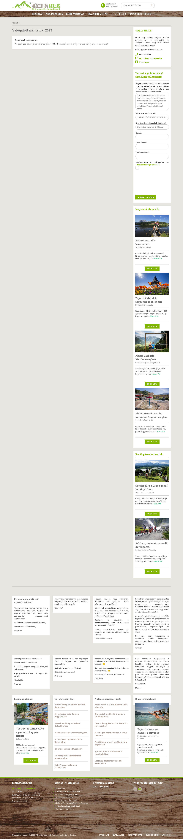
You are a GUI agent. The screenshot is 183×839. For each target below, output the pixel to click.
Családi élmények (98, 13)
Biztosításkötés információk (66, 800)
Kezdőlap (37, 13)
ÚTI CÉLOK (166, 835)
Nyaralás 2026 (54, 13)
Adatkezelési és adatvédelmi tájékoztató (71, 803)
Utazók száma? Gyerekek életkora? (152, 126)
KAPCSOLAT (136, 13)
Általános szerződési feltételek (67, 791)
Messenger (144, 62)
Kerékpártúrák (75, 13)
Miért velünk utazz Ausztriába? (67, 806)
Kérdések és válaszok (64, 797)
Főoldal (15, 23)
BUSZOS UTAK (152, 835)
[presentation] (146, 182)
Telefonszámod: (152, 155)
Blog (148, 13)
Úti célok (120, 13)
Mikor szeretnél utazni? (152, 116)
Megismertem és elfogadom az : (152, 166)
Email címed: (152, 145)
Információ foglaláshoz (64, 809)
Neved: (152, 136)
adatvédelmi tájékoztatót (147, 165)
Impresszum (60, 788)
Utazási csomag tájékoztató (66, 794)
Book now (152, 268)
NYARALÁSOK (118, 835)
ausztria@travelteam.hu (150, 58)
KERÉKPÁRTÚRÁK (135, 835)
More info (157, 258)
